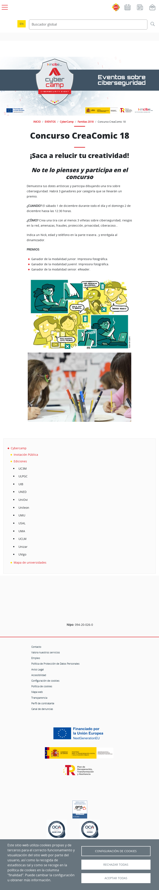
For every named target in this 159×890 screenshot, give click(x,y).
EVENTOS (50, 121)
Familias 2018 (86, 121)
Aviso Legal (37, 669)
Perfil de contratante (42, 703)
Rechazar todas (115, 865)
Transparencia (39, 697)
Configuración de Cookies (116, 851)
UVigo (22, 554)
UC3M (22, 468)
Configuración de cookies (45, 680)
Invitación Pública (26, 455)
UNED (22, 492)
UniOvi (23, 500)
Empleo (35, 658)
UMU (21, 515)
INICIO (37, 121)
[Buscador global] (88, 25)
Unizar (23, 547)
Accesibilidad (38, 675)
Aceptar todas (116, 878)
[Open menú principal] (4, 6)
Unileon (23, 508)
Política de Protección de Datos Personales (55, 663)
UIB (20, 484)
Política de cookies (41, 686)
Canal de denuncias (42, 709)
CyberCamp (66, 121)
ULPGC (23, 476)
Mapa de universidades (30, 562)
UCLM (22, 539)
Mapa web (37, 692)
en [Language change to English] (21, 23)
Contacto (36, 646)
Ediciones (20, 461)
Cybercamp (18, 448)
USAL (21, 523)
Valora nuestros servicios (45, 652)
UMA (21, 531)
